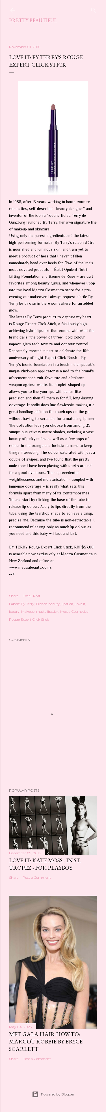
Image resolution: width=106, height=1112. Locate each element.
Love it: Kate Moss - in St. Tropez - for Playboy (45, 864)
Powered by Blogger (53, 1094)
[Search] (93, 9)
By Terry (27, 604)
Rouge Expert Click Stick (29, 619)
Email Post (31, 596)
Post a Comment (37, 877)
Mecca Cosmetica (74, 611)
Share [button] (13, 596)
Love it (80, 604)
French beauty (48, 604)
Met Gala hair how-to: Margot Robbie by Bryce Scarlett (46, 1041)
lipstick (67, 604)
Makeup (27, 611)
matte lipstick (47, 611)
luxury (14, 611)
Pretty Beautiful (33, 20)
